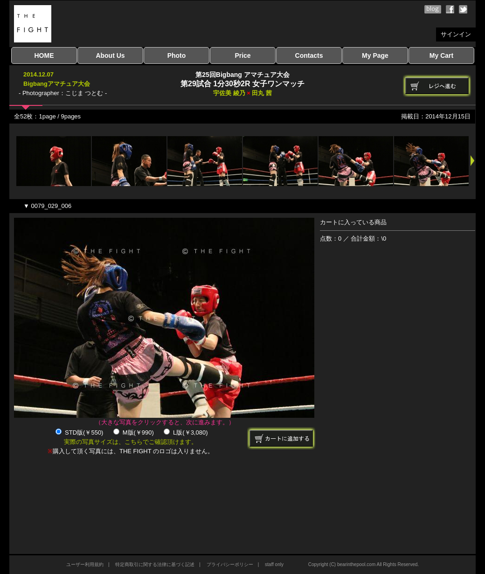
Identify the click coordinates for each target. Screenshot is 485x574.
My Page (375, 55)
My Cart (441, 55)
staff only (274, 564)
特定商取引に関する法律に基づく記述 (154, 564)
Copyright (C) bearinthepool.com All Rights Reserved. (363, 564)
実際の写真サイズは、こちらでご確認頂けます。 (130, 441)
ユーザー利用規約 (85, 564)
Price (242, 55)
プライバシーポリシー (230, 564)
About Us (110, 55)
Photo (176, 55)
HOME (44, 55)
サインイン (456, 34)
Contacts (309, 55)
